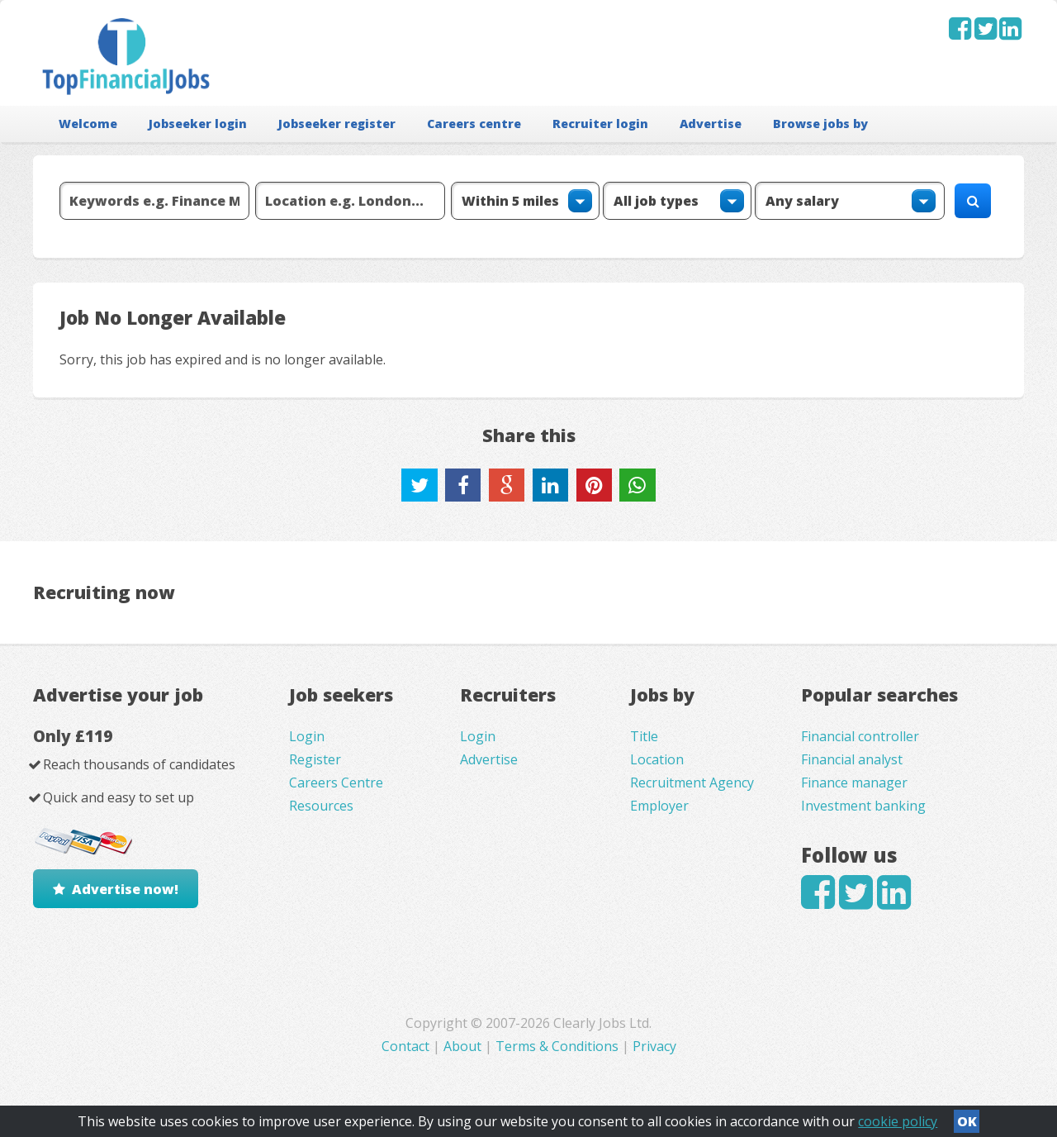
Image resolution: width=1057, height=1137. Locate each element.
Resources (321, 806)
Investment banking (863, 806)
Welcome (88, 123)
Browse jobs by (820, 123)
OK (967, 1121)
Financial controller (860, 736)
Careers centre (474, 123)
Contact (407, 1046)
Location (657, 759)
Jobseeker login (198, 123)
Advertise (711, 123)
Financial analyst (852, 759)
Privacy (654, 1046)
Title (644, 736)
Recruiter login (600, 123)
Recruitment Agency (692, 782)
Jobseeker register (337, 123)
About (462, 1046)
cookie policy (897, 1121)
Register (315, 759)
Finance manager (854, 782)
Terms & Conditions (557, 1046)
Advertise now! (125, 889)
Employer (659, 806)
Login (307, 736)
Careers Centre (336, 782)
